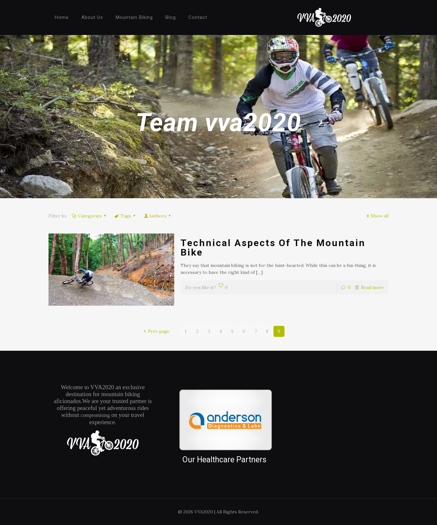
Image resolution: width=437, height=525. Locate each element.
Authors (158, 216)
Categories (89, 216)
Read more (372, 287)
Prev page (156, 331)
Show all (377, 216)
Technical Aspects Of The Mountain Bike (273, 247)
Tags (125, 216)
